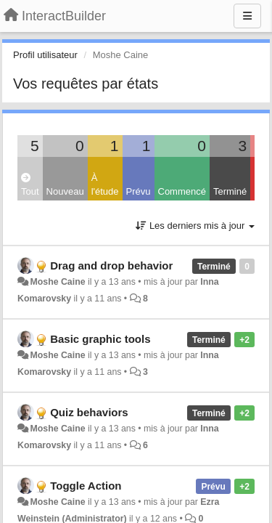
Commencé (182, 191)
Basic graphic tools (100, 339)
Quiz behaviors (89, 412)
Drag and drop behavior (111, 265)
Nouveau (65, 191)
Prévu (138, 191)
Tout (30, 185)
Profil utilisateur (45, 54)
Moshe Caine (57, 282)
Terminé (230, 191)
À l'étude (105, 184)
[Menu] (247, 16)
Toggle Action (85, 485)
